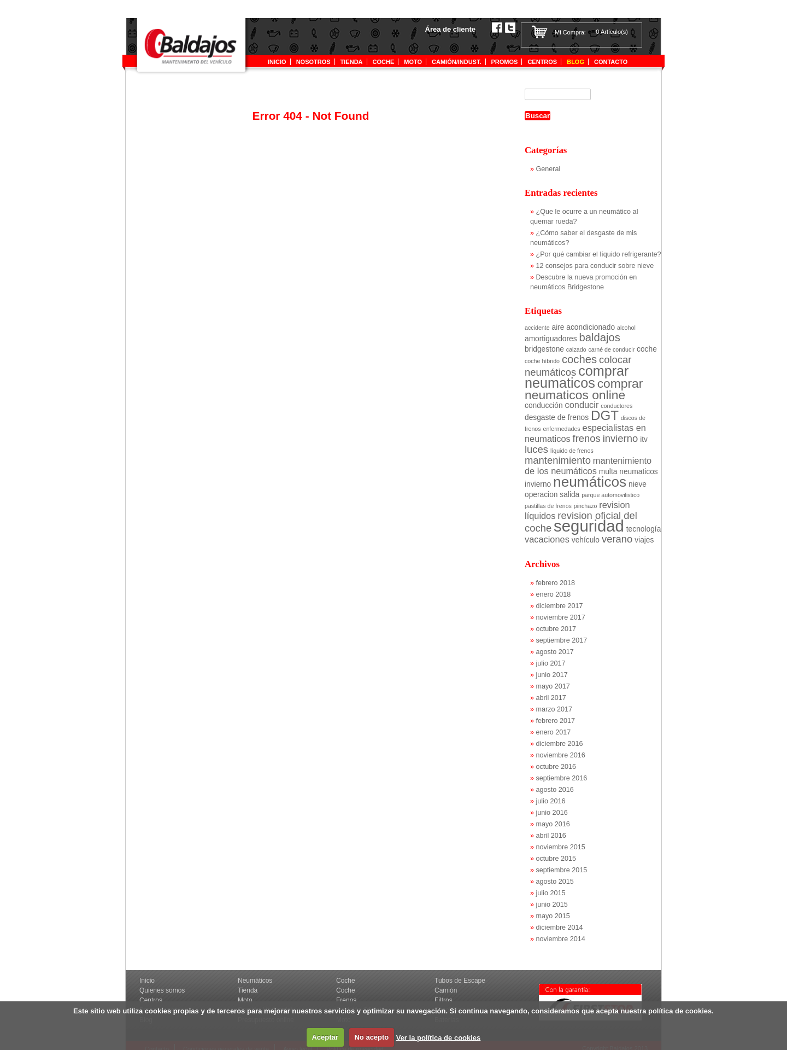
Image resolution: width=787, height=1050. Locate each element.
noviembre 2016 (560, 755)
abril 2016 (551, 835)
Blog (575, 62)
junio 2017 (552, 675)
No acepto (371, 1037)
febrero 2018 (555, 583)
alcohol (626, 327)
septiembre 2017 (562, 640)
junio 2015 (552, 904)
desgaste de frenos (557, 417)
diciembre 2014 (559, 927)
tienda (351, 62)
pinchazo (585, 506)
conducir (582, 405)
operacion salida (552, 495)
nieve (638, 484)
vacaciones (547, 539)
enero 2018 (553, 594)
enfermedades (561, 428)
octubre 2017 (556, 629)
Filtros (443, 1000)
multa (608, 472)
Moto (413, 62)
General (548, 169)
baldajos (599, 337)
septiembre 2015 (562, 870)
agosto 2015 (555, 881)
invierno (620, 438)
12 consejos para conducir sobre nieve (595, 266)
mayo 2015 (553, 916)
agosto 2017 (555, 652)
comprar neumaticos (577, 376)
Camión (445, 990)
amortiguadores (551, 339)
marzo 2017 (554, 709)
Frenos (346, 1000)
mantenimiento (558, 460)
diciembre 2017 (559, 606)
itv (644, 439)
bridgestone (544, 349)
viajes (644, 540)
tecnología (643, 529)
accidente (537, 327)
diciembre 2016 (559, 744)
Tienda (247, 990)
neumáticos (589, 482)
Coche (384, 62)
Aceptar (325, 1037)
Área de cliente (450, 29)
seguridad (589, 526)
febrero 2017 (555, 721)
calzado (576, 349)
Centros (542, 62)
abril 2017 (551, 698)
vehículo (586, 540)
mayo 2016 (553, 824)
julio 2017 (551, 663)
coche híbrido (542, 361)
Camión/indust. (456, 62)
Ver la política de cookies (438, 1037)
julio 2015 (551, 893)
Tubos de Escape (459, 980)
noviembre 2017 (560, 617)
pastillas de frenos (548, 506)
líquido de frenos (572, 450)
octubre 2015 (556, 858)
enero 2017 (553, 732)
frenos (587, 438)
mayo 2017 (553, 686)
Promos (504, 62)
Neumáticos (255, 980)
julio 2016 (551, 801)
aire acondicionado (583, 327)
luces (536, 449)
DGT (605, 415)
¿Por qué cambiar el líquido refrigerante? (598, 254)
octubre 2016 (556, 767)
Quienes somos (162, 990)
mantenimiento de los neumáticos (588, 466)
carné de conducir (611, 349)
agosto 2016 (555, 790)
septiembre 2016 (562, 778)
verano (617, 539)
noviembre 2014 (560, 939)
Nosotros (313, 62)
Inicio (277, 62)
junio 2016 (552, 812)
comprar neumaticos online (584, 389)
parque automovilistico (610, 495)
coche (647, 349)
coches (579, 359)
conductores (616, 405)
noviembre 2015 (560, 847)
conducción (544, 405)
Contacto (610, 62)
